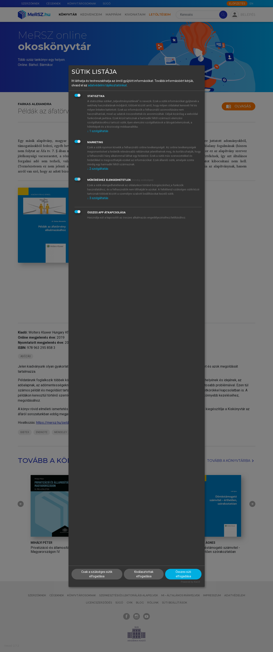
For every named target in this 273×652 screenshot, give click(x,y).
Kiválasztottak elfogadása (143, 574)
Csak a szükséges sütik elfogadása (96, 574)
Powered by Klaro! (190, 582)
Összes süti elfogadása (183, 574)
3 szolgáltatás (97, 198)
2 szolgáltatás (97, 168)
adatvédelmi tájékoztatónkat (107, 85)
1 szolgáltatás (97, 131)
